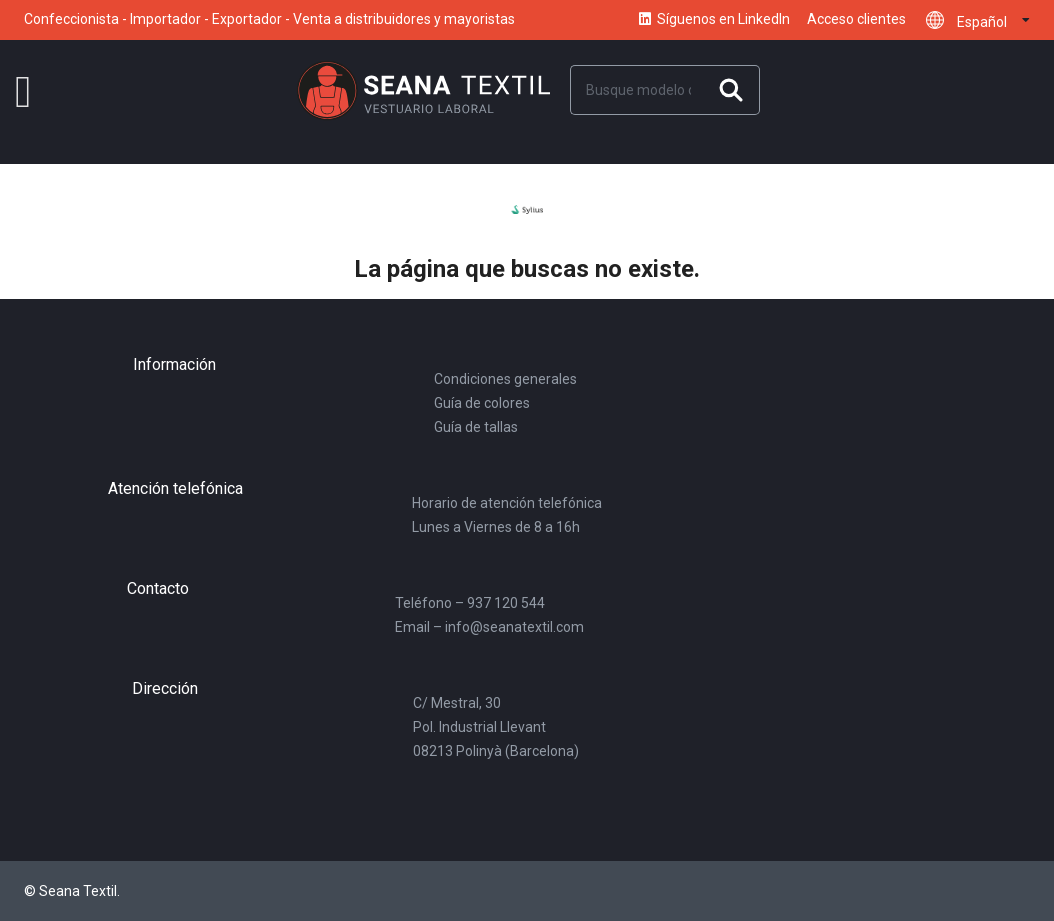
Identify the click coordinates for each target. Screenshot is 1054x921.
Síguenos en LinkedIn (713, 20)
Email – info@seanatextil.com (489, 627)
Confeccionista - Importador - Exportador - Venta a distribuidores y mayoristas (269, 19)
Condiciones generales (505, 379)
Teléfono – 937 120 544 (470, 603)
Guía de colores (482, 403)
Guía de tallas (476, 427)
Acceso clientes (856, 19)
